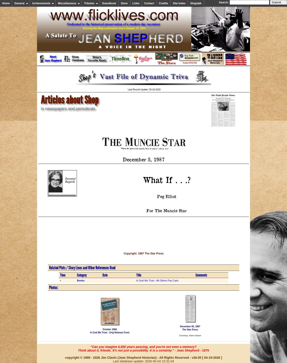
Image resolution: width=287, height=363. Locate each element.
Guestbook (109, 3)
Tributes (91, 3)
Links (136, 3)
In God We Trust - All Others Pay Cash (157, 280)
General (21, 3)
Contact (149, 3)
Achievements (43, 3)
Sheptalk (196, 3)
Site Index (179, 3)
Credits (163, 3)
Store (124, 3)
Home (6, 3)
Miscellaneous (69, 3)
